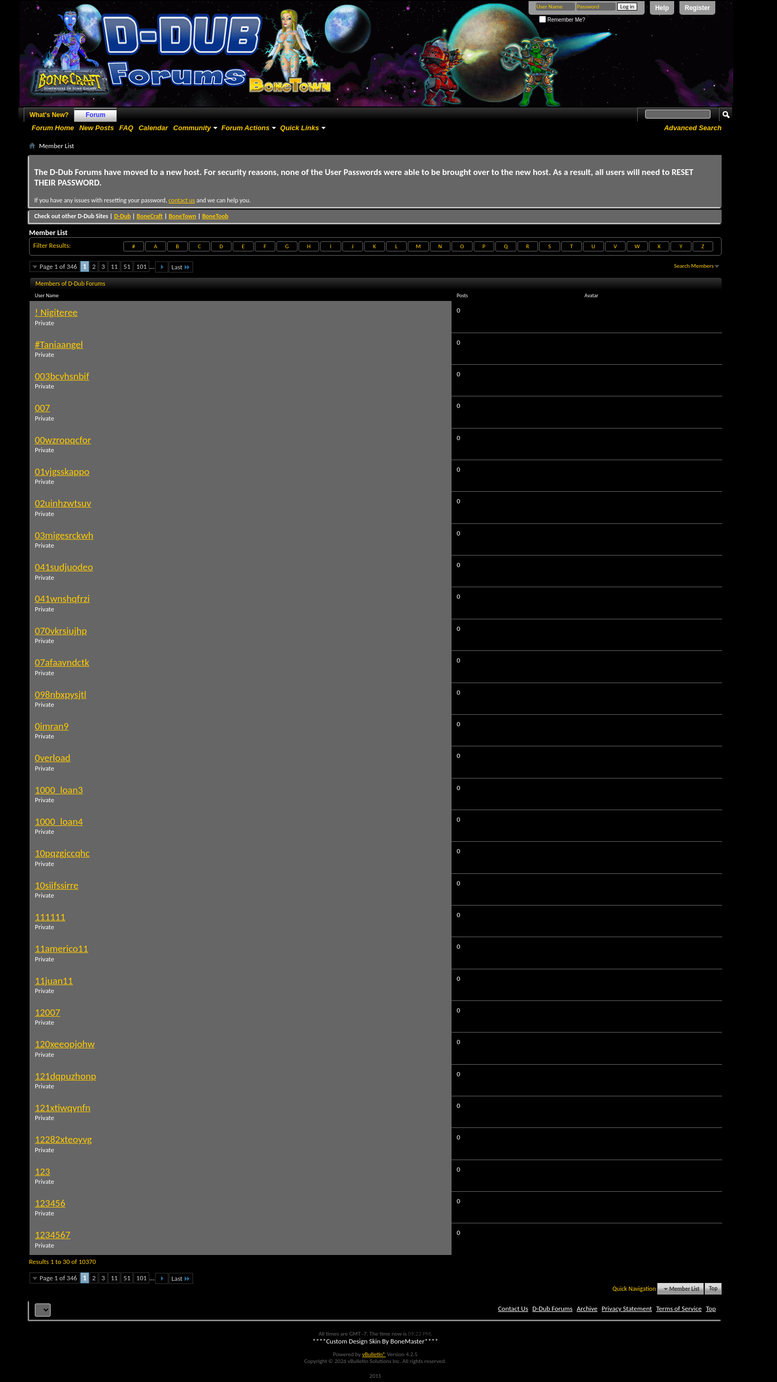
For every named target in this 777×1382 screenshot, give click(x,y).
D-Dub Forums (552, 1308)
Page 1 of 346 (58, 266)
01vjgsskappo (62, 471)
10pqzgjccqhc (62, 853)
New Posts (96, 128)
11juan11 (54, 981)
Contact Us (513, 1308)
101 (141, 266)
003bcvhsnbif (62, 376)
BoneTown (182, 216)
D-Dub (122, 216)
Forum (95, 115)
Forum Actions (246, 128)
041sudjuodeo (64, 567)
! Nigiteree (56, 312)
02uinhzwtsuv (63, 503)
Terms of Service (679, 1308)
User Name (51, 295)
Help (662, 8)
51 (126, 266)
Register (697, 8)
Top (713, 1289)
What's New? (49, 115)
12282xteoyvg (63, 1139)
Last (180, 267)
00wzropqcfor (63, 440)
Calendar (153, 128)
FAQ (126, 128)
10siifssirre (57, 885)
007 (42, 408)
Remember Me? (562, 20)
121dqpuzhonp (65, 1076)
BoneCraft (150, 216)
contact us (182, 200)
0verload (53, 758)
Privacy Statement (627, 1308)
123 (42, 1171)
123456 (50, 1203)
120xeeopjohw (65, 1044)
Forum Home (53, 128)
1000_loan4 (59, 821)
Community (192, 128)
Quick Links (299, 128)
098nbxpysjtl (61, 694)
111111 (50, 917)
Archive (587, 1308)
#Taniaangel (59, 344)
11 (114, 266)
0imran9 (52, 726)
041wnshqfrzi (62, 598)
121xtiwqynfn (62, 1108)
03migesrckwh (64, 535)
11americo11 (61, 948)
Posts (462, 295)
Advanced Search (693, 128)
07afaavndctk (62, 662)
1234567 (52, 1235)
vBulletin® (374, 1354)
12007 (47, 1012)
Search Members (694, 265)
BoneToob (215, 216)
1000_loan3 (59, 790)
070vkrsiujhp (61, 631)
